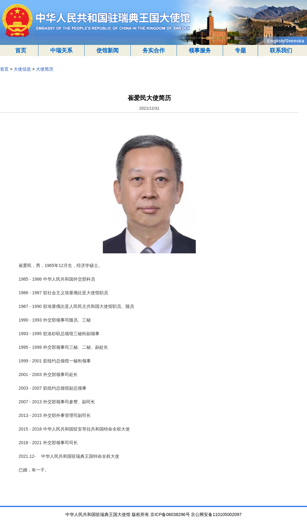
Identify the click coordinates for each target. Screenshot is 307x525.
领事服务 (200, 50)
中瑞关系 (61, 50)
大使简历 (44, 69)
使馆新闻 (107, 50)
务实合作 (154, 50)
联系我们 (281, 50)
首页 (20, 50)
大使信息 (22, 69)
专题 (240, 50)
